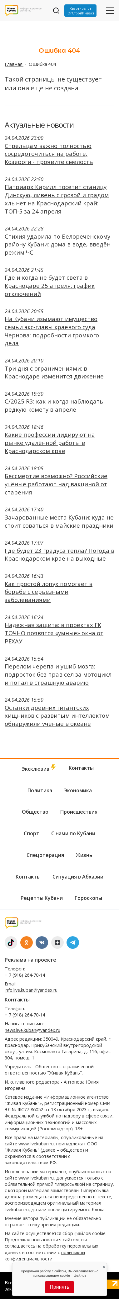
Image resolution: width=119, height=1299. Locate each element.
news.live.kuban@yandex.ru (32, 1030)
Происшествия (78, 811)
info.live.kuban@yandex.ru (31, 990)
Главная (14, 64)
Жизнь (84, 855)
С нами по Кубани (73, 833)
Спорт (31, 833)
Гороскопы (88, 898)
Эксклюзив (39, 768)
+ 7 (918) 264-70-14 (25, 975)
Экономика (78, 790)
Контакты (81, 767)
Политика (39, 790)
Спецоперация (45, 855)
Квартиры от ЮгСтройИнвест (80, 10)
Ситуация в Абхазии (77, 876)
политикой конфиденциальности (45, 1255)
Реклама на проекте (30, 959)
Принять (59, 1287)
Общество (35, 811)
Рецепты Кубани (42, 898)
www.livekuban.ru (36, 1144)
